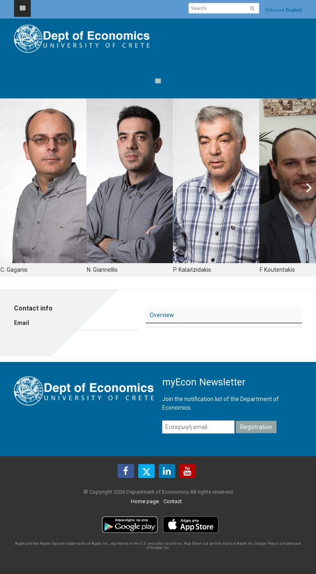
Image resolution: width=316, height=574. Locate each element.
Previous (12, 187)
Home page (145, 501)
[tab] (224, 315)
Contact (172, 501)
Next (303, 187)
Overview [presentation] (162, 315)
